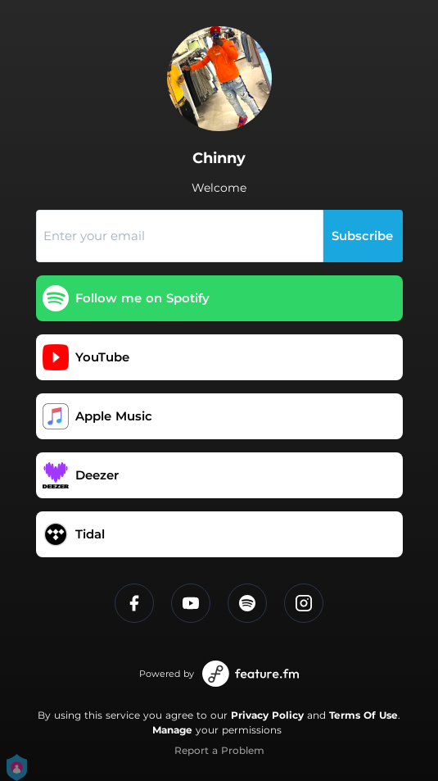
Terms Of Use (363, 715)
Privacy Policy (267, 715)
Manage (172, 730)
